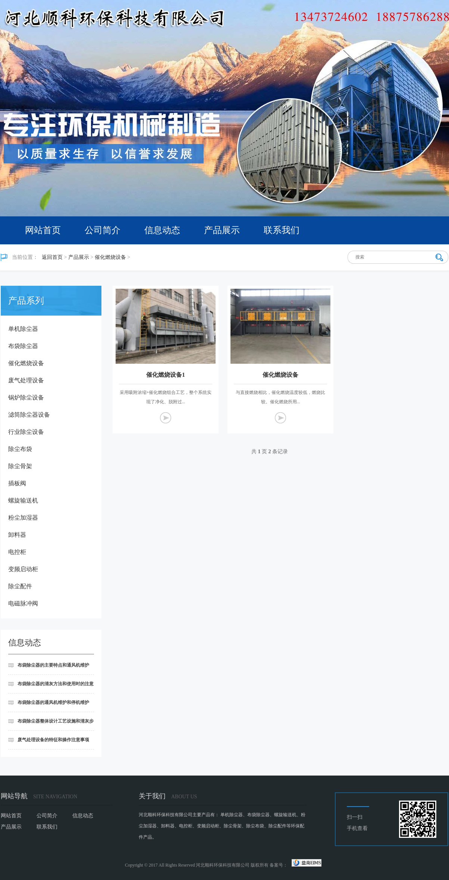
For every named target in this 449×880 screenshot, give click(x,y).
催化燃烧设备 (110, 257)
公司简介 (102, 230)
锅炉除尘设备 (26, 397)
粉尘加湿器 (23, 517)
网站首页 (43, 230)
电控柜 (17, 552)
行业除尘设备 (26, 432)
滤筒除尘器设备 (29, 414)
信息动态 (162, 230)
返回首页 (52, 257)
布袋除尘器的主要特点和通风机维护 (53, 665)
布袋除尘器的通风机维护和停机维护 (53, 702)
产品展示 (222, 230)
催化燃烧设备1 (165, 375)
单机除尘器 (23, 329)
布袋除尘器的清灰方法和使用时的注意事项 (51, 687)
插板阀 (17, 483)
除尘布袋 (20, 449)
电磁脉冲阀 (23, 603)
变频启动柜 (23, 569)
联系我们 (281, 230)
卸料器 (17, 535)
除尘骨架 (20, 466)
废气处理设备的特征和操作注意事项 (53, 739)
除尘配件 (20, 586)
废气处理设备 (26, 380)
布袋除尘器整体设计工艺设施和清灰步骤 (51, 724)
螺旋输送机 (23, 500)
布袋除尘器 (23, 346)
